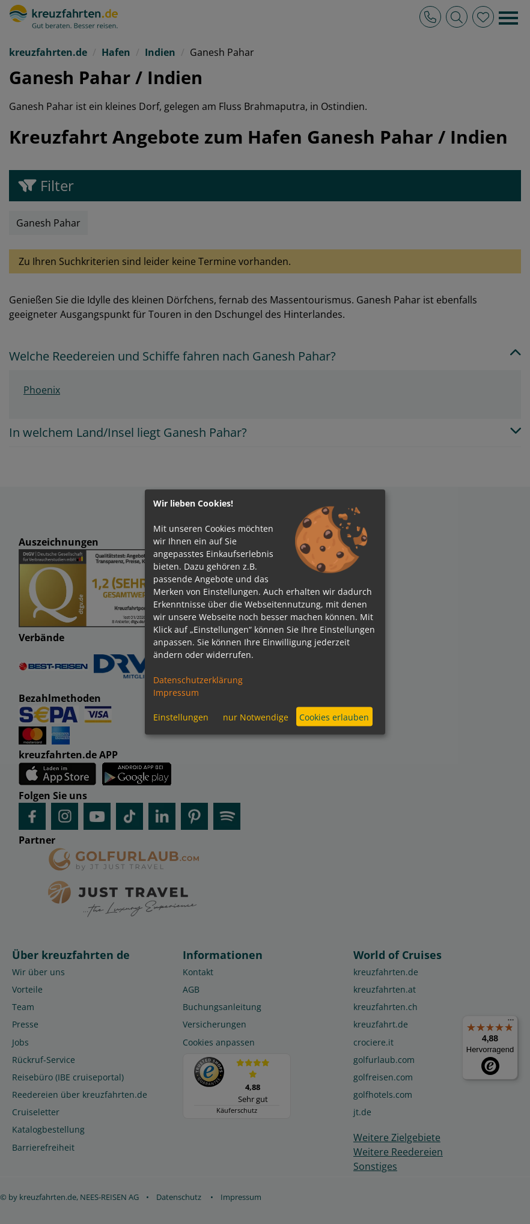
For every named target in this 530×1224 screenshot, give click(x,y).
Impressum (176, 692)
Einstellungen (181, 716)
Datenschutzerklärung (198, 680)
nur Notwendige (255, 716)
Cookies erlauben (334, 716)
